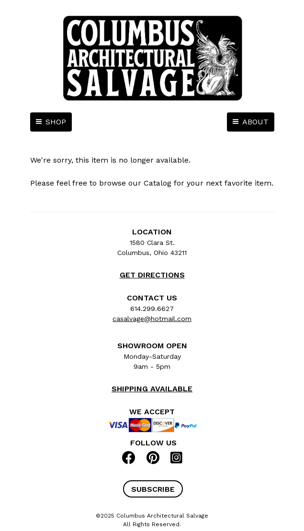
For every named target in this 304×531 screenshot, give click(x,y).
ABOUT (255, 121)
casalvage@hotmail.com (152, 318)
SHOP (55, 121)
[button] (153, 489)
